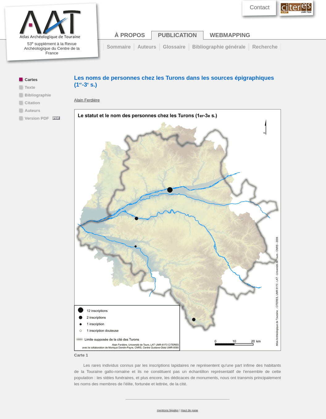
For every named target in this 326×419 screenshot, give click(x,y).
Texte (30, 87)
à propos (130, 35)
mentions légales (167, 410)
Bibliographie (38, 95)
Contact (260, 7)
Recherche (265, 46)
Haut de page (189, 410)
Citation (32, 102)
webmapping (230, 35)
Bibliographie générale (218, 46)
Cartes (31, 79)
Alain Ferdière (87, 100)
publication (177, 35)
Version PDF (42, 118)
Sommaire (119, 46)
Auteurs (32, 110)
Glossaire (174, 46)
